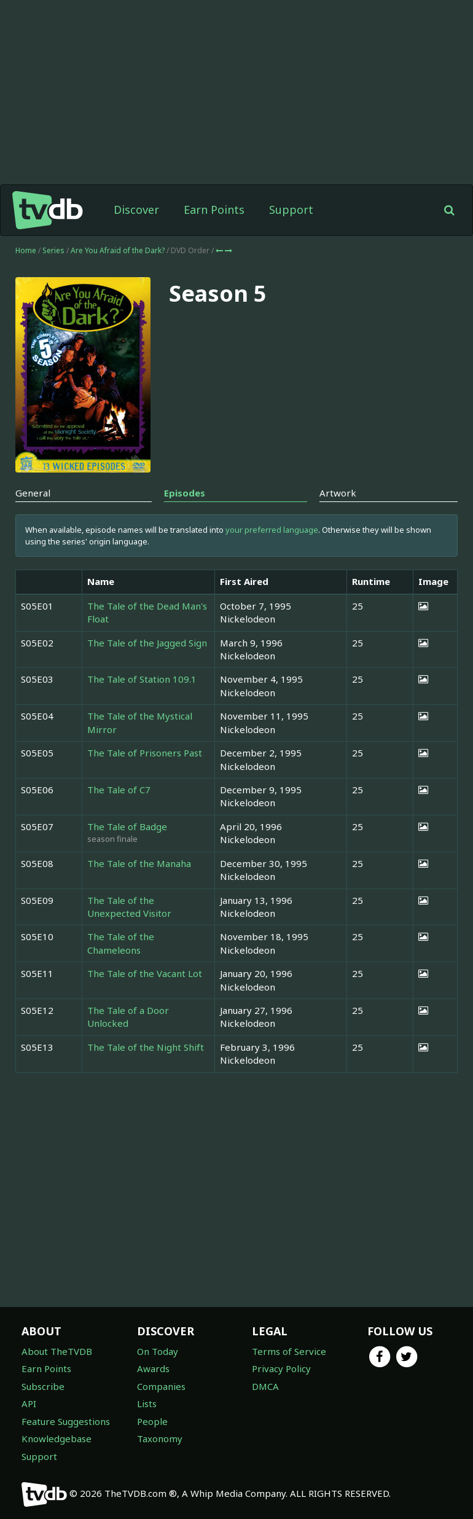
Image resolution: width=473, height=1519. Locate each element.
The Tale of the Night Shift (145, 1047)
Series (53, 250)
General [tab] (32, 493)
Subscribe (43, 1386)
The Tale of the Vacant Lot (144, 973)
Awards (153, 1368)
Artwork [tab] (337, 493)
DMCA (265, 1386)
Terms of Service (289, 1351)
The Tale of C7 (118, 789)
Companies (161, 1386)
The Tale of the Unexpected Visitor (129, 906)
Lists (147, 1403)
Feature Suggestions (66, 1421)
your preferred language (271, 529)
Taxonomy (159, 1438)
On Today (157, 1351)
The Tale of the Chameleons (120, 943)
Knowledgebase (57, 1438)
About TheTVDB (57, 1351)
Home (25, 250)
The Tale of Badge (127, 826)
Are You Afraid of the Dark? (118, 250)
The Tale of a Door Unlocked (128, 1016)
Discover (136, 209)
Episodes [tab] (184, 493)
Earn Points (214, 209)
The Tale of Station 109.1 (142, 679)
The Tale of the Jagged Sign (147, 643)
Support (291, 209)
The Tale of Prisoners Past (144, 753)
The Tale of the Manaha (139, 863)
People (152, 1421)
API (29, 1403)
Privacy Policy (281, 1368)
